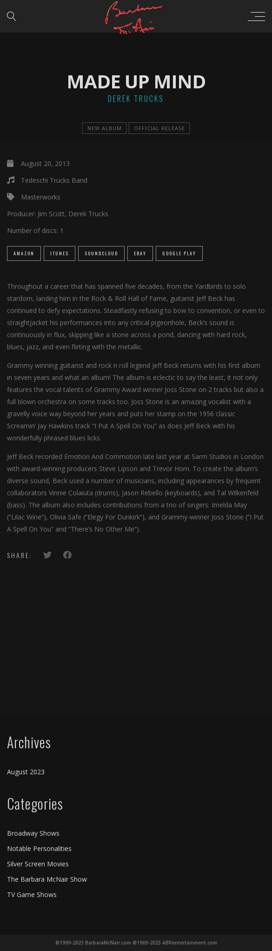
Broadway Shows (33, 833)
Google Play (179, 253)
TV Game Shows (32, 894)
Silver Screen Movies (38, 863)
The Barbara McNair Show (47, 879)
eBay (140, 253)
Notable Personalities (39, 848)
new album (104, 128)
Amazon (23, 253)
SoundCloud (101, 253)
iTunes (59, 253)
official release (159, 128)
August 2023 (26, 771)
